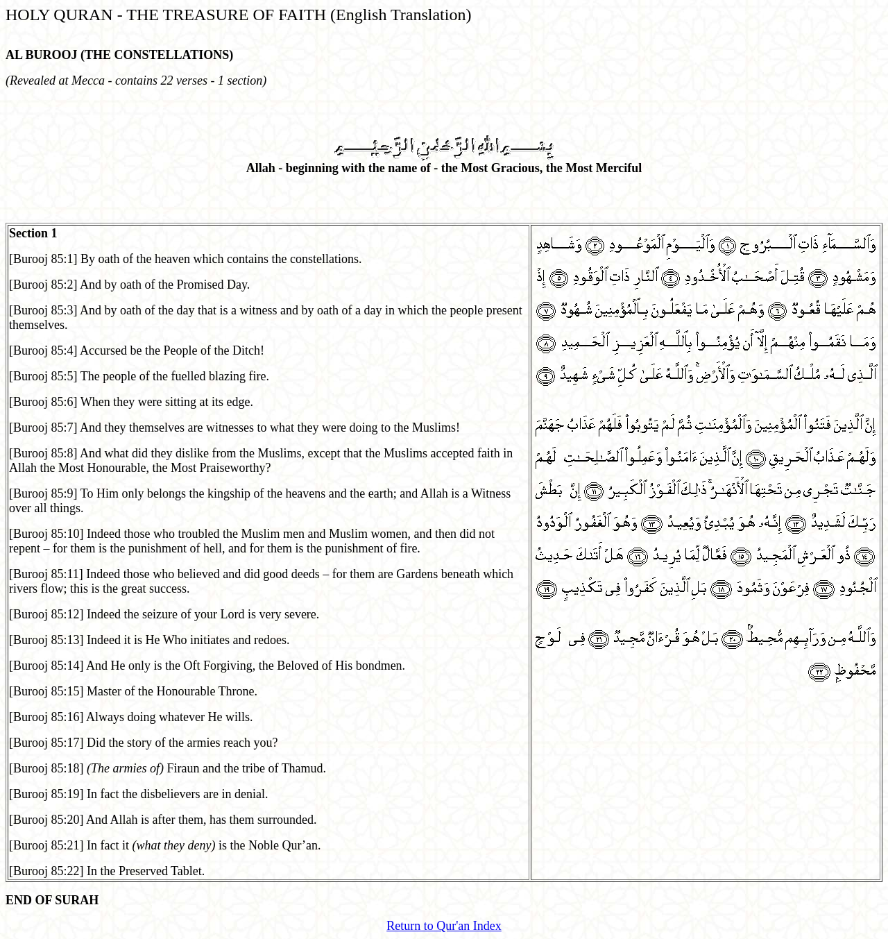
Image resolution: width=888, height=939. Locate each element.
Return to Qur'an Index (444, 926)
